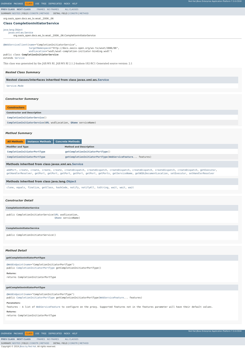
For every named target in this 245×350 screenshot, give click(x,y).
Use (37, 4)
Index (67, 4)
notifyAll (87, 187)
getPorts (104, 173)
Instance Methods (39, 141)
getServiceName (122, 173)
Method (44, 13)
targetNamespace (39, 48)
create (23, 170)
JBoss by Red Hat (27, 346)
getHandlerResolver (19, 173)
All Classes (71, 9)
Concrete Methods (68, 141)
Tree (43, 4)
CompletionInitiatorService (25, 117)
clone (10, 187)
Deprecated (55, 4)
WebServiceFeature (121, 157)
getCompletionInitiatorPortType (86, 151)
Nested (16, 13)
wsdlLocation (37, 51)
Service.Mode (15, 85)
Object (71, 181)
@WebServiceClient (15, 44)
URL (47, 122)
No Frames (53, 9)
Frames (41, 9)
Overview (6, 4)
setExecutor (178, 173)
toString (102, 187)
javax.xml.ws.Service (20, 32)
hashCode (61, 187)
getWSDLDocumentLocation (151, 173)
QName (74, 122)
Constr (34, 13)
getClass (47, 187)
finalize (33, 187)
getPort (40, 173)
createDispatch (74, 170)
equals (20, 187)
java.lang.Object (12, 29)
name (32, 44)
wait (114, 187)
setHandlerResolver (201, 173)
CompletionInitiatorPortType (26, 151)
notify (74, 187)
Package (18, 4)
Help (74, 4)
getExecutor (208, 170)
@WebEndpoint (15, 264)
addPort (11, 170)
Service (19, 58)
